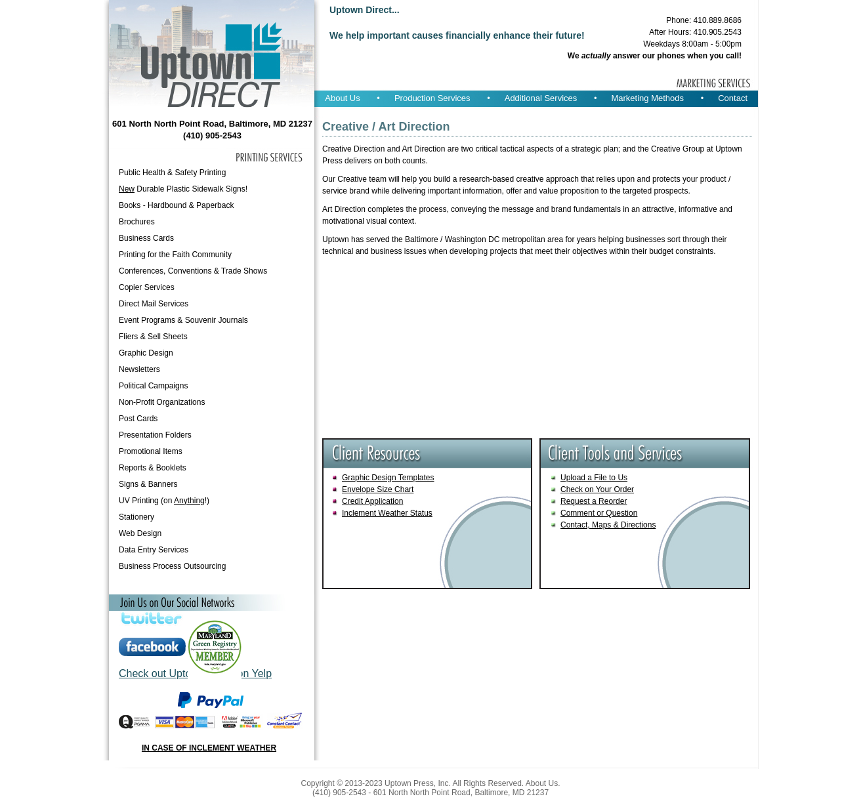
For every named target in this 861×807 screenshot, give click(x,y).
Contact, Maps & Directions (608, 524)
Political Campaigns (153, 385)
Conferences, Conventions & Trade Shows (193, 271)
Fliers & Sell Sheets (153, 336)
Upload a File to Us (593, 477)
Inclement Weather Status (387, 513)
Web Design (140, 533)
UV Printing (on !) (164, 500)
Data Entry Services (153, 549)
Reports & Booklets (152, 467)
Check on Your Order (597, 489)
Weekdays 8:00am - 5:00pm (692, 44)
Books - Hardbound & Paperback (176, 205)
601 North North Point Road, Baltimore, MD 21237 (212, 124)
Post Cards (138, 418)
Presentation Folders (155, 435)
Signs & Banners (148, 484)
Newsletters (139, 369)
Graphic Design (146, 353)
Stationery (136, 517)
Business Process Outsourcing (172, 566)
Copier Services (147, 287)
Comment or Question (598, 513)
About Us (342, 98)
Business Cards (146, 238)
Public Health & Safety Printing (172, 172)
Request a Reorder (593, 501)
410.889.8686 (718, 20)
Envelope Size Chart (377, 489)
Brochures (137, 221)
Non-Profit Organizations (162, 402)
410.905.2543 (718, 32)
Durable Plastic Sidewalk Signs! (183, 189)
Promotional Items (150, 451)
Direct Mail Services (153, 303)
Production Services (432, 98)
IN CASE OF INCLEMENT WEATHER (209, 748)
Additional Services (541, 98)
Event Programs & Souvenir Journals (183, 320)
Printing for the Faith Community (175, 254)
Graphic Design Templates (388, 477)
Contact (732, 98)
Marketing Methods (647, 98)
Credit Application (372, 501)
